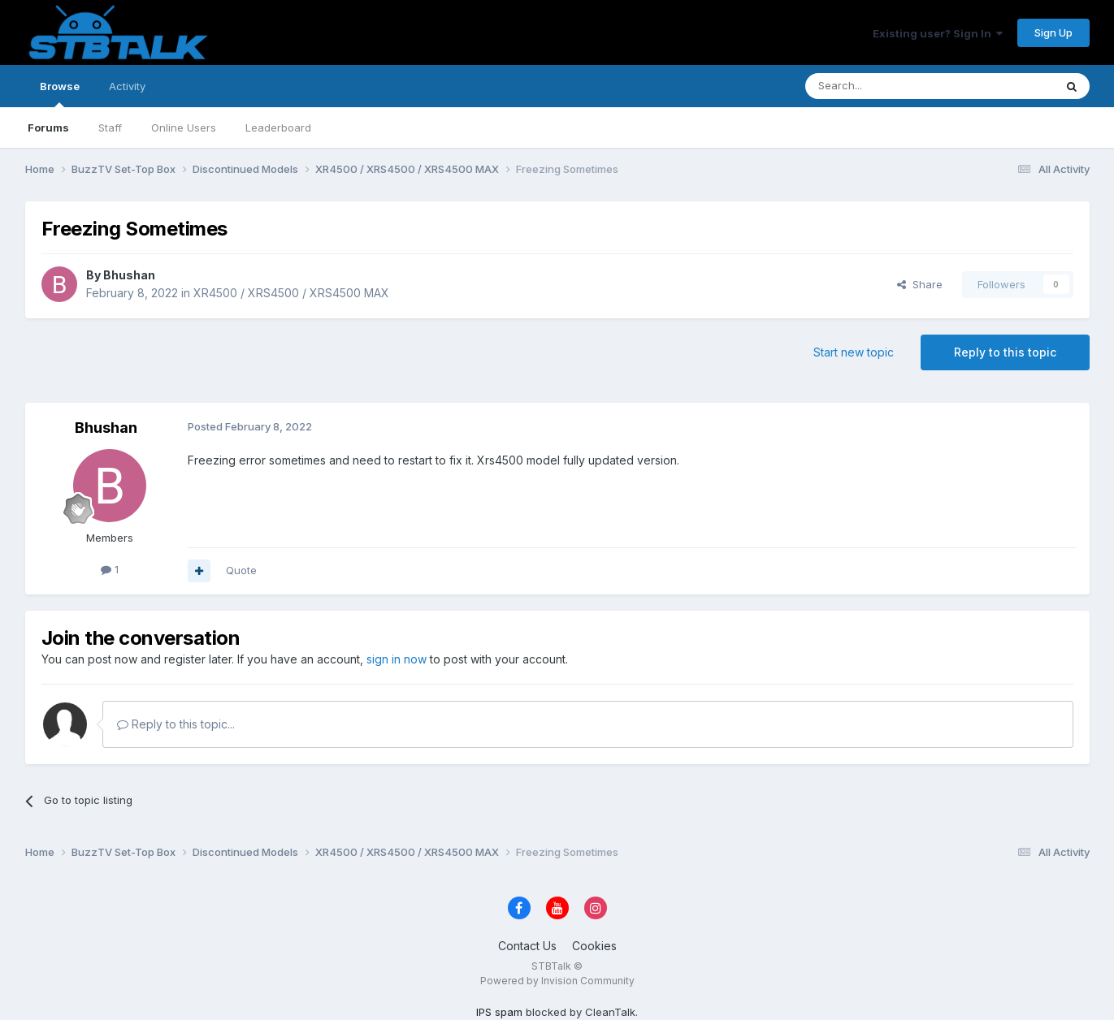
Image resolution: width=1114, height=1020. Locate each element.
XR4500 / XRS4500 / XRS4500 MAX (291, 293)
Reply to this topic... (176, 724)
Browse (60, 93)
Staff (110, 127)
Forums (48, 127)
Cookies (594, 946)
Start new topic (853, 352)
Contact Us (527, 946)
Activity (127, 86)
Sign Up (1053, 32)
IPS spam (499, 1011)
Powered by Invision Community (557, 981)
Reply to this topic (1005, 352)
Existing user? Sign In (938, 33)
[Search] (888, 86)
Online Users (183, 127)
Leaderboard (278, 127)
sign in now (396, 659)
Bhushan (129, 275)
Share (920, 284)
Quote (241, 570)
